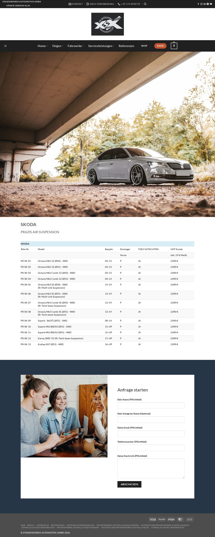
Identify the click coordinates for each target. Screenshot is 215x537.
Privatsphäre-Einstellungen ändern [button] (118, 525)
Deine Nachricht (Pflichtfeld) (132, 455)
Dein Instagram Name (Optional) (133, 413)
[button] (5, 46)
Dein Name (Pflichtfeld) (129, 399)
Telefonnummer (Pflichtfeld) (132, 441)
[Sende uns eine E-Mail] (205, 4)
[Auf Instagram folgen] (201, 4)
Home (43, 46)
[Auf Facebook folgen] (198, 4)
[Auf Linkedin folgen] (208, 4)
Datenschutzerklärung (81, 525)
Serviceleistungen (101, 46)
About (31, 525)
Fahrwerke (76, 46)
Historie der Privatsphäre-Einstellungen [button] (165, 525)
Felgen (57, 46)
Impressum (43, 525)
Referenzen (126, 46)
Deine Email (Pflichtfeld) (129, 427)
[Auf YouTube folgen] (211, 4)
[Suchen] (145, 4)
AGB (23, 525)
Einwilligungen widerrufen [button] (38, 527)
